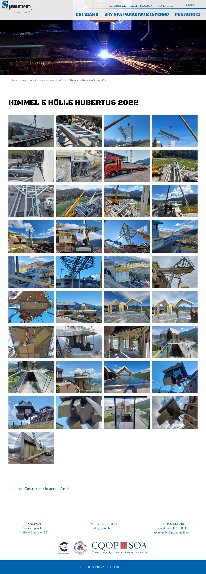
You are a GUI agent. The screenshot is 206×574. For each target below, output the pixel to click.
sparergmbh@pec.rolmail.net (171, 532)
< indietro (38, 488)
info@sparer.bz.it (103, 528)
